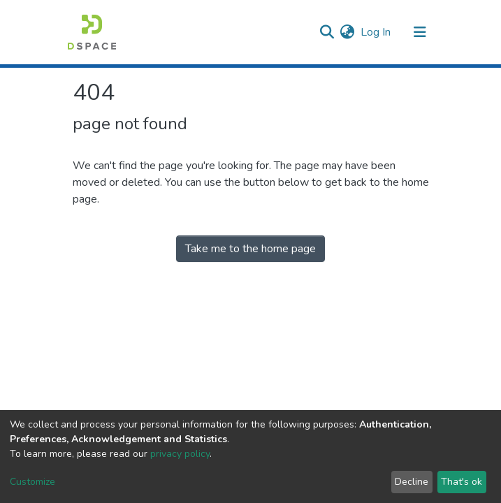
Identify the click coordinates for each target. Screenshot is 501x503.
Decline (411, 481)
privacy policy (180, 453)
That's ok (461, 481)
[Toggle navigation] (420, 32)
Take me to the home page (250, 248)
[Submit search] (327, 32)
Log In (376, 32)
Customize (32, 481)
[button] (347, 32)
